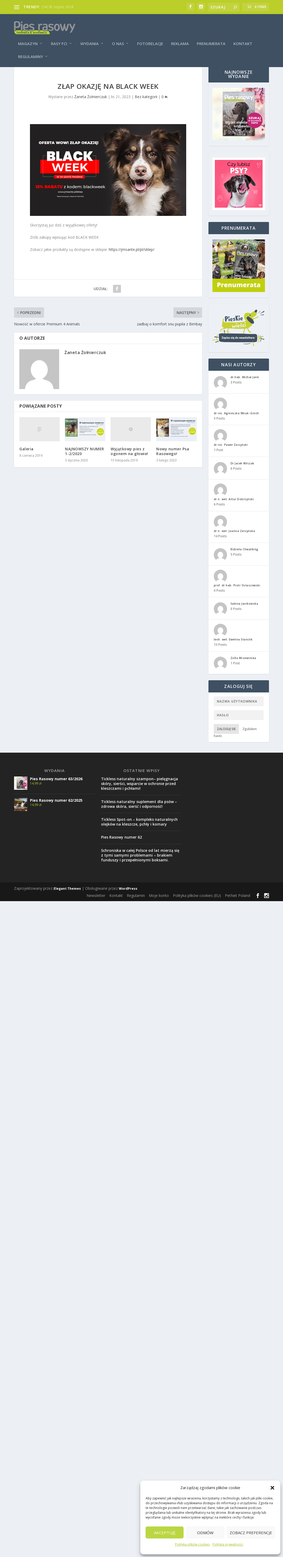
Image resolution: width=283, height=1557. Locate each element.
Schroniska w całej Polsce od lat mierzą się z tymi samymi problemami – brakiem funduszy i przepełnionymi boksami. (140, 868)
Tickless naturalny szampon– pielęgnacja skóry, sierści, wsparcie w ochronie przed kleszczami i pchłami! (139, 797)
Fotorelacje (150, 37)
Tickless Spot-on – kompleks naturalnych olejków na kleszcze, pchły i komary (139, 835)
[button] (272, 1487)
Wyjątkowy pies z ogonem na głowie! (129, 464)
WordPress (128, 902)
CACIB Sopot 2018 (57, 6)
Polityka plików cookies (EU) (197, 908)
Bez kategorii (146, 110)
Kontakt (242, 37)
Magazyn (28, 37)
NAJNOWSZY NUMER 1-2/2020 (84, 465)
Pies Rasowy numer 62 (121, 850)
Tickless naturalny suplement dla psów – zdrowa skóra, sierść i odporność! (139, 817)
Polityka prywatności (227, 1544)
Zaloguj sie (226, 742)
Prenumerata (211, 37)
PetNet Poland (237, 908)
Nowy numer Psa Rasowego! (172, 465)
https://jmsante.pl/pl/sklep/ (131, 262)
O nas (118, 37)
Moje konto (159, 908)
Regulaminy (30, 50)
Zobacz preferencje (251, 1532)
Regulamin (136, 908)
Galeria (26, 462)
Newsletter (95, 908)
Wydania (89, 37)
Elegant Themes (67, 902)
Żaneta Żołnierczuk (90, 110)
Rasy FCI (59, 37)
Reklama (180, 37)
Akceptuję (164, 1532)
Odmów (205, 1532)
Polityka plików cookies (192, 1544)
